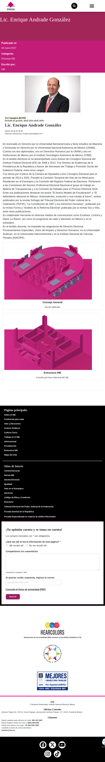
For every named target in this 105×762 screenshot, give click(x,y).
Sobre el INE (10, 415)
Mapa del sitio (10, 455)
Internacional (10, 441)
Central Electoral (12, 471)
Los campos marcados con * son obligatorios (28, 536)
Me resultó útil (16, 545)
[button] (92, 6)
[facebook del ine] (42, 744)
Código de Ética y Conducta (17, 497)
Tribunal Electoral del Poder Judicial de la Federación (29, 507)
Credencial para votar (14, 419)
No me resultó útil (38, 545)
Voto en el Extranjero (14, 488)
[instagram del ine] (47, 753)
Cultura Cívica (10, 432)
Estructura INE (52, 372)
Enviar (12, 597)
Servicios (8, 493)
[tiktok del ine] (57, 753)
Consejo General (52, 302)
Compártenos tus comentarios (22, 551)
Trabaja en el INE (12, 437)
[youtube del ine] (62, 744)
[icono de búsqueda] (74, 6)
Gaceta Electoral (11, 480)
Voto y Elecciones (12, 424)
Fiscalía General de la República (19, 511)
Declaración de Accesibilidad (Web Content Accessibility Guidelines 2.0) (52, 637)
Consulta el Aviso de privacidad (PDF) (26, 589)
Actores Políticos (12, 428)
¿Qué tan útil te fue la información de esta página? (33, 542)
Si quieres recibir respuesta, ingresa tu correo (30, 577)
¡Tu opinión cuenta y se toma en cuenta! (34, 529)
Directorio (8, 502)
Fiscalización (10, 446)
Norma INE (9, 475)
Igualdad (8, 484)
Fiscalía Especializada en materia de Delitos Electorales (30, 516)
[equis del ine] (52, 744)
